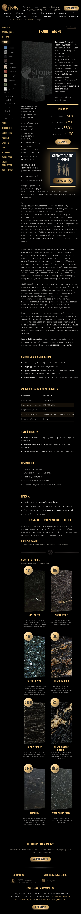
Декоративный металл (47, 15)
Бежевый (10, 79)
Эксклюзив (7, 157)
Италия (8, 100)
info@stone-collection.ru (49, 7)
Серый (9, 51)
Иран (6, 93)
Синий (9, 47)
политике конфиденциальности (51, 899)
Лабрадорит (7, 170)
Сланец (5, 143)
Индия (7, 111)
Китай (7, 115)
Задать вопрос (40, 859)
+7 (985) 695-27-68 (52, 10)
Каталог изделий (62, 15)
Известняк (7, 133)
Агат (4, 148)
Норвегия (9, 118)
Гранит (30, 19)
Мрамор (5, 37)
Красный (10, 71)
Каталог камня (7, 15)
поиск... (29, 7)
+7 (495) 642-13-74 (34, 10)
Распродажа (8, 32)
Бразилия (9, 96)
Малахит (6, 152)
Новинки (6, 27)
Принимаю (40, 907)
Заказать (63, 141)
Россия (8, 107)
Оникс (5, 123)
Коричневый (9, 61)
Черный (9, 56)
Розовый (10, 66)
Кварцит (6, 138)
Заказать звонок (71, 8)
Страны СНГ (10, 104)
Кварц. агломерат (7, 164)
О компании (73, 15)
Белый (9, 88)
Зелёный (10, 84)
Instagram (48, 880)
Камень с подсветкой (20, 15)
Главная (5, 19)
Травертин (7, 128)
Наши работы (33, 15)
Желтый (9, 75)
